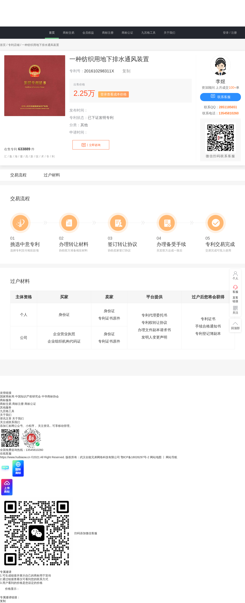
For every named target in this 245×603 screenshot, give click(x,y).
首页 (52, 32)
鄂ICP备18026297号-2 (135, 457)
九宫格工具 (148, 32)
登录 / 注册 (230, 32)
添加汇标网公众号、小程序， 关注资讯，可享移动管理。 (36, 425)
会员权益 (88, 32)
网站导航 (171, 457)
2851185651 (228, 107)
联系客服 (220, 96)
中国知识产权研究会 (28, 396)
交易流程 (18, 175)
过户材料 (52, 175)
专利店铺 (14, 44)
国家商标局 (7, 396)
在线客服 (5, 453)
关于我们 (169, 32)
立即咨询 (90, 145)
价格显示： (12, 588)
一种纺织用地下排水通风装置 (40, 44)
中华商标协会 (50, 396)
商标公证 (127, 32)
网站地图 (155, 457)
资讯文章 (6, 418)
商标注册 (108, 32)
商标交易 (68, 32)
